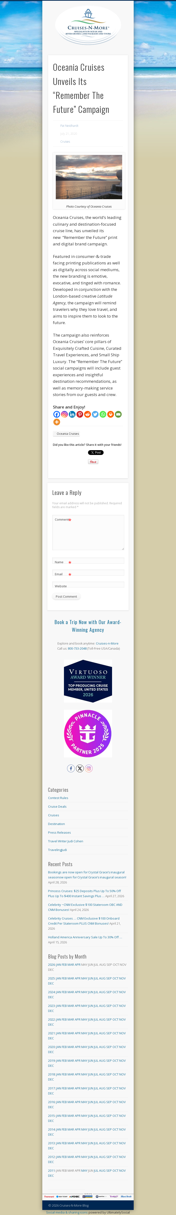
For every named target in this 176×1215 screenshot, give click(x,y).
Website (61, 586)
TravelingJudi (57, 850)
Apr (78, 964)
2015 (51, 1115)
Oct (116, 978)
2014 (51, 1129)
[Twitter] (95, 414)
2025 (51, 978)
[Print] (110, 414)
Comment (63, 519)
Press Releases (59, 832)
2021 (51, 1033)
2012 (51, 1157)
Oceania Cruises (68, 434)
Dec (51, 983)
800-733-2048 (77, 648)
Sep (109, 978)
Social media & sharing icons (67, 1212)
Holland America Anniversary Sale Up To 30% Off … (85, 937)
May (84, 978)
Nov (122, 978)
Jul (96, 978)
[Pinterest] (79, 414)
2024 (51, 992)
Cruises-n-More (107, 643)
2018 (51, 1074)
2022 (51, 1019)
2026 (51, 964)
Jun (90, 978)
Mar (71, 964)
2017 (51, 1088)
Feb (64, 964)
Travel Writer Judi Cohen (65, 841)
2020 (51, 1047)
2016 (51, 1102)
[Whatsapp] (103, 414)
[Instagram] (64, 414)
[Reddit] (87, 414)
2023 (51, 1006)
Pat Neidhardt (69, 126)
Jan (58, 964)
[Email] (118, 414)
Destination (56, 824)
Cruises (65, 142)
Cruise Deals (57, 806)
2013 (51, 1143)
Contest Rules (58, 798)
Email (63, 574)
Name (63, 562)
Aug (102, 978)
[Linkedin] (72, 414)
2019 (51, 1060)
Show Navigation (124, 43)
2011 (51, 1170)
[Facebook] (56, 414)
